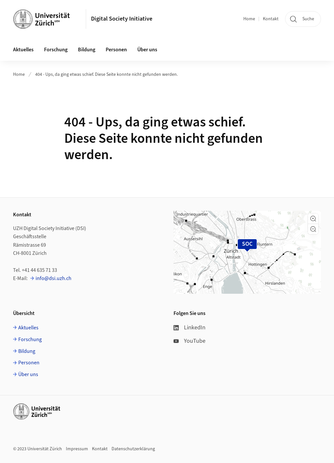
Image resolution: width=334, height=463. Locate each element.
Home (249, 19)
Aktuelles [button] (23, 49)
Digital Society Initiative (121, 19)
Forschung (30, 339)
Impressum (77, 449)
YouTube (189, 341)
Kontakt (271, 19)
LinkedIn (189, 327)
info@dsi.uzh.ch (53, 278)
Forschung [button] (56, 49)
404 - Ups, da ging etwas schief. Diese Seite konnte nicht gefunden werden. (106, 74)
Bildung (26, 351)
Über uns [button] (147, 49)
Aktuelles (28, 327)
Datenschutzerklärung (133, 449)
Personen (28, 362)
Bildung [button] (86, 49)
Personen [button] (116, 49)
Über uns (28, 374)
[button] (313, 218)
